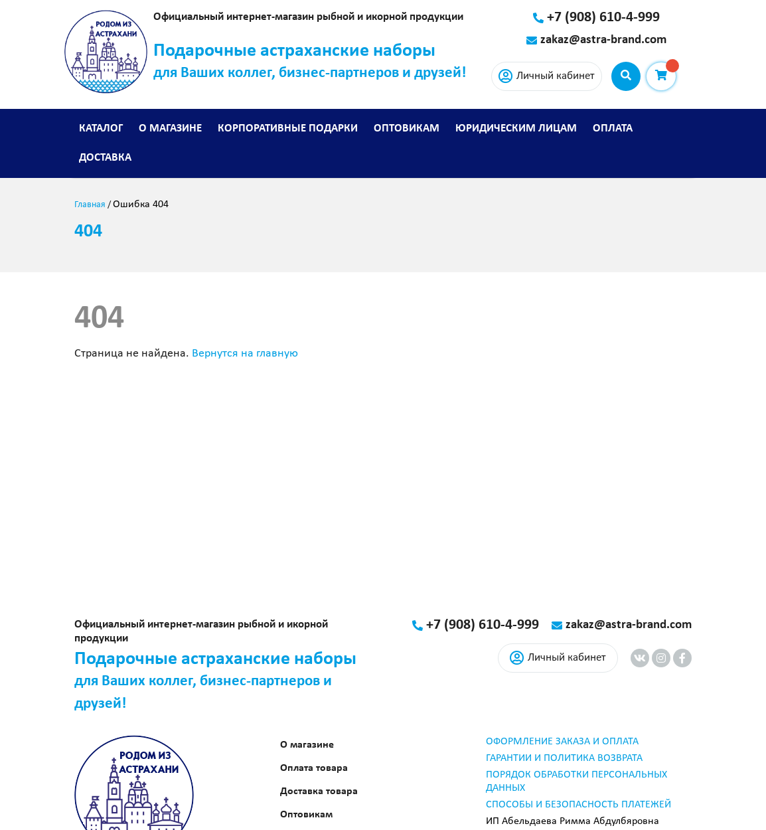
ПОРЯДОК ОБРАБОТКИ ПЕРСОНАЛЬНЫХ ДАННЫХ (576, 781)
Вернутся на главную (245, 353)
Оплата (613, 128)
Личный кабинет (546, 76)
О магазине (170, 128)
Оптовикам (406, 128)
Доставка (105, 157)
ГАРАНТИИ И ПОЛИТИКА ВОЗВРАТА (564, 758)
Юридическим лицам (516, 128)
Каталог (101, 128)
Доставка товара (319, 791)
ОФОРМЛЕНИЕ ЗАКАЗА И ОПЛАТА (562, 741)
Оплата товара (314, 768)
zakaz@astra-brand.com (603, 40)
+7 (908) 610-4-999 (603, 17)
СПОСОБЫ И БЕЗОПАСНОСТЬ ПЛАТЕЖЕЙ (578, 804)
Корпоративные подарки (288, 128)
